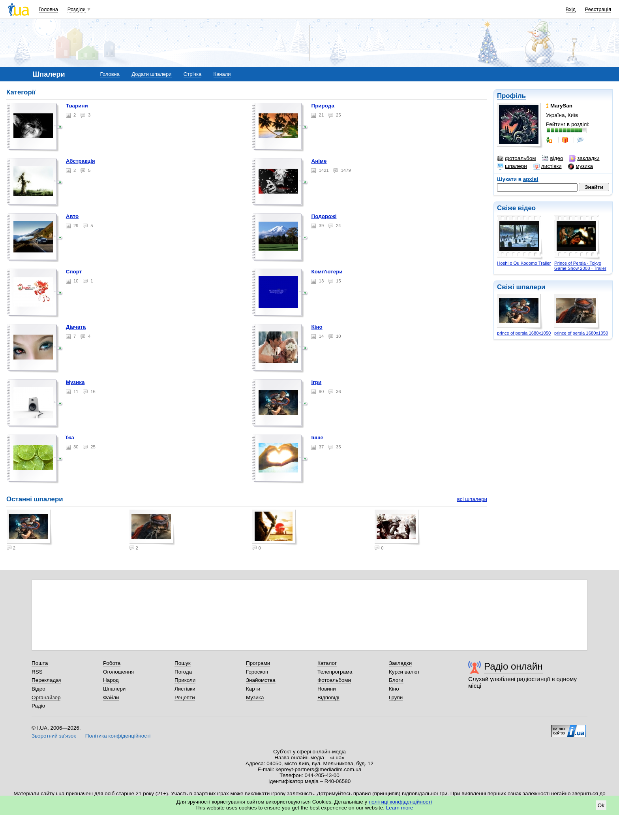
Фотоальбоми (334, 680)
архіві (530, 179)
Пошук (182, 663)
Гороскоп (257, 672)
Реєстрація (598, 9)
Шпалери (114, 689)
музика (580, 166)
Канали (222, 74)
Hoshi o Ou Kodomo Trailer (524, 263)
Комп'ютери (326, 272)
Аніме (318, 161)
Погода (183, 672)
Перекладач (46, 680)
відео (552, 158)
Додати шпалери (151, 74)
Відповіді (328, 697)
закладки (584, 158)
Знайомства (261, 680)
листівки (547, 166)
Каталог (327, 663)
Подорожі (323, 216)
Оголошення (118, 672)
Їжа (70, 437)
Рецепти (184, 697)
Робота (111, 663)
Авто (72, 216)
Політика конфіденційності (117, 736)
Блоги (396, 680)
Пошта (40, 663)
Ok (601, 805)
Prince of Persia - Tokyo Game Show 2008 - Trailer (580, 266)
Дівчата (76, 327)
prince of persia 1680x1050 (524, 333)
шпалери (512, 166)
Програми (258, 663)
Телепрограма (335, 672)
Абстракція (80, 161)
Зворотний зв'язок (54, 736)
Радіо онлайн (513, 666)
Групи (396, 697)
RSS (37, 672)
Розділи (77, 9)
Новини (326, 689)
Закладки (400, 663)
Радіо (38, 706)
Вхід (571, 9)
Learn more (399, 808)
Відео (38, 689)
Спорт (74, 272)
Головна (48, 9)
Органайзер (46, 697)
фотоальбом (516, 158)
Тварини (77, 106)
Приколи (184, 680)
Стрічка (192, 74)
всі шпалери (472, 499)
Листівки (184, 689)
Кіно (316, 327)
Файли (111, 697)
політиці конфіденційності (400, 802)
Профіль (511, 96)
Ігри (316, 382)
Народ (111, 680)
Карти (253, 689)
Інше (317, 437)
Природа (322, 106)
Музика (75, 382)
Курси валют (404, 672)
